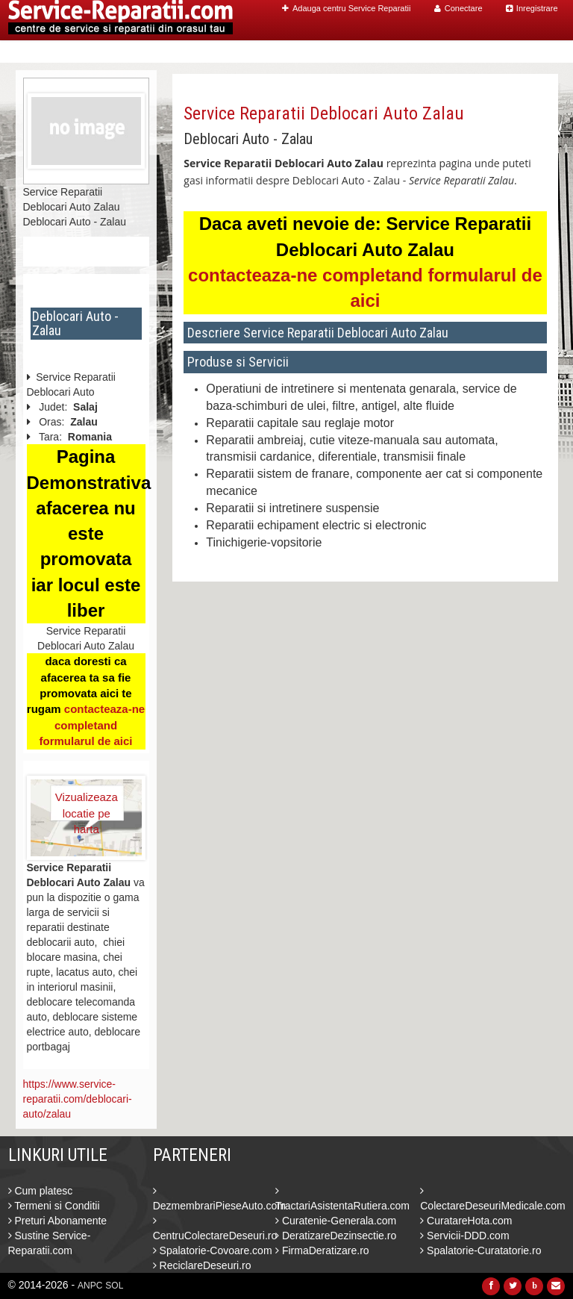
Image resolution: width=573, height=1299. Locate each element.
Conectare (458, 8)
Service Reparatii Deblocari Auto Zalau (324, 113)
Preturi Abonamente (57, 1221)
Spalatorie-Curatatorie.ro (480, 1250)
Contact (526, 52)
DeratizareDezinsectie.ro (335, 1236)
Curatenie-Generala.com (335, 1221)
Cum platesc (40, 1191)
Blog (479, 52)
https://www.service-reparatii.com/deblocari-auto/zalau (77, 1099)
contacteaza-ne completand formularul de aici (92, 725)
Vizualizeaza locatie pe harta (86, 805)
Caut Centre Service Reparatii (372, 52)
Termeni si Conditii (54, 1206)
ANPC (90, 1285)
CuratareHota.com (466, 1221)
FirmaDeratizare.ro (322, 1250)
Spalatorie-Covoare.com (212, 1250)
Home (263, 52)
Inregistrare (532, 8)
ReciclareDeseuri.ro (202, 1265)
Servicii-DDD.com (464, 1236)
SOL (114, 1285)
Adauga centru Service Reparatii (346, 8)
